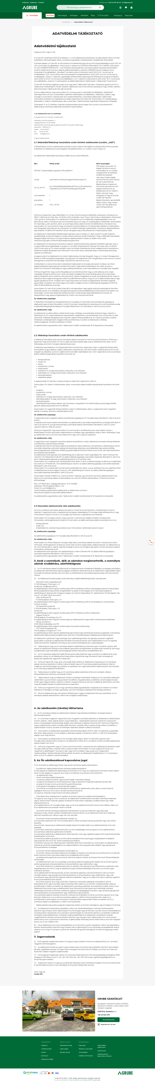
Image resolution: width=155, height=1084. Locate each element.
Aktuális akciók (65, 1052)
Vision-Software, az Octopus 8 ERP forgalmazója (84, 1080)
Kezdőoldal (66, 22)
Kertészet (44, 1056)
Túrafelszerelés (46, 1049)
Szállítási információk (86, 1056)
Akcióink (50, 16)
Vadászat (44, 1046)
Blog (93, 16)
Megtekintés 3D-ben (106, 1025)
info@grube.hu (127, 2)
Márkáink (84, 16)
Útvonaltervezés (109, 1020)
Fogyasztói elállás (47, 1059)
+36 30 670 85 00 (114, 2)
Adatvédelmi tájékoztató (83, 22)
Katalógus (118, 16)
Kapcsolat (129, 16)
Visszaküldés (83, 1052)
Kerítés (43, 1052)
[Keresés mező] (80, 7)
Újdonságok (62, 16)
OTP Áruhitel (103, 16)
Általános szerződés (85, 1049)
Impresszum (101, 1051)
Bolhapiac (74, 16)
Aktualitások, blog (66, 1046)
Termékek (32, 16)
